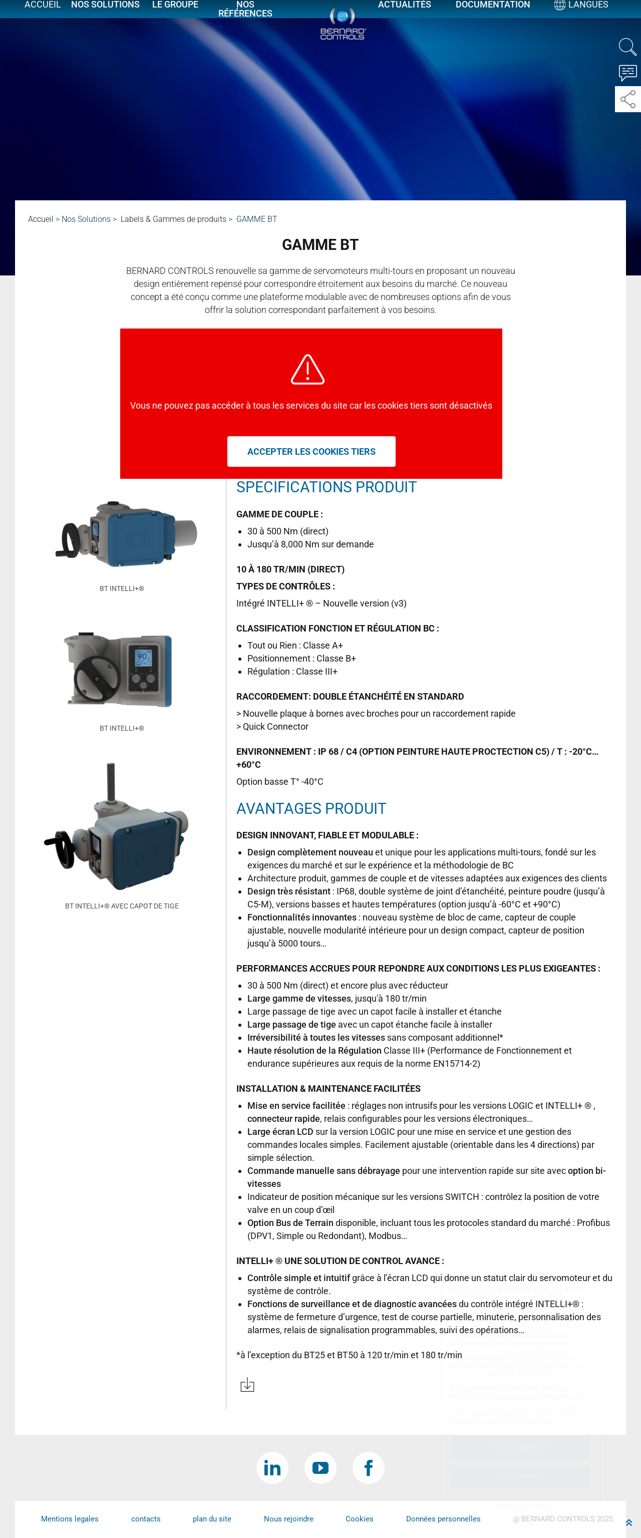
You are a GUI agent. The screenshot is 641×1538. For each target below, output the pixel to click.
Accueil (43, 16)
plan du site (212, 1518)
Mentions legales (70, 1518)
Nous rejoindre (288, 1518)
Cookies (360, 1518)
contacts (146, 1518)
